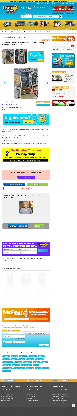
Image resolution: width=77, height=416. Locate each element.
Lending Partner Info (57, 414)
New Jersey (6, 366)
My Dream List (63, 59)
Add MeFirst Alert (39, 319)
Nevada (45, 363)
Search (43, 346)
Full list (63, 66)
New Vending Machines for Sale (59, 403)
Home (37, 4)
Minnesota (28, 363)
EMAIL (37, 184)
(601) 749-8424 (9, 197)
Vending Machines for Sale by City (61, 381)
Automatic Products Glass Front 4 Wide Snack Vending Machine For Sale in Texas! (9, 288)
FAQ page (43, 143)
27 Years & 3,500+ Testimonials (63, 13)
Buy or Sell (55, 4)
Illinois (14, 360)
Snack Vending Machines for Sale (60, 394)
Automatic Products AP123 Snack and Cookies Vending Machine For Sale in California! (25, 288)
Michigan (18, 363)
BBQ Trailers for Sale (31, 394)
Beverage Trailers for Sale (32, 397)
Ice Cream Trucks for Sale (7, 394)
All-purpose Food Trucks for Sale (8, 392)
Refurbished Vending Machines (59, 401)
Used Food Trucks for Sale (7, 390)
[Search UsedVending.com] (72, 46)
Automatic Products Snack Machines (46, 16)
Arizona (14, 357)
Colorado (33, 357)
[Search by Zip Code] (61, 16)
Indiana (22, 360)
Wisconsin (6, 371)
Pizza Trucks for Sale (5, 401)
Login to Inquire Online (59, 93)
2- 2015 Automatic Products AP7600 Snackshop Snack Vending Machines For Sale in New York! (42, 288)
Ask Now (26, 177)
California (23, 357)
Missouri (36, 363)
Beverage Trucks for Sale (6, 397)
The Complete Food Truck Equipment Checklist (12, 414)
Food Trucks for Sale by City (8, 381)
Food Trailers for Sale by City (34, 381)
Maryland (39, 360)
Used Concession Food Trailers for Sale (35, 390)
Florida (41, 357)
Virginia (45, 369)
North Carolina (26, 366)
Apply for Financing (26, 188)
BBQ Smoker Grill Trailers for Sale (34, 401)
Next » (70, 66)
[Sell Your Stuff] (57, 78)
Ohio (36, 366)
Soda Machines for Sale (57, 392)
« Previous (55, 66)
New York (15, 366)
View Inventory (45, 4)
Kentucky (30, 360)
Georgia (6, 360)
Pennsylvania (7, 369)
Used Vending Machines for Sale (59, 390)
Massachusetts (8, 363)
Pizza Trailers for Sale (31, 399)
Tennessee (30, 369)
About (62, 4)
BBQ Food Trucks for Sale (7, 399)
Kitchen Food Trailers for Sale (33, 392)
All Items (12, 31)
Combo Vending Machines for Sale (60, 397)
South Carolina (19, 369)
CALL (14, 184)
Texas (12, 260)
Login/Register (70, 4)
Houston (6, 260)
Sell (29, 7)
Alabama (6, 357)
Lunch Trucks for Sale (6, 403)
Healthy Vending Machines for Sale (60, 399)
